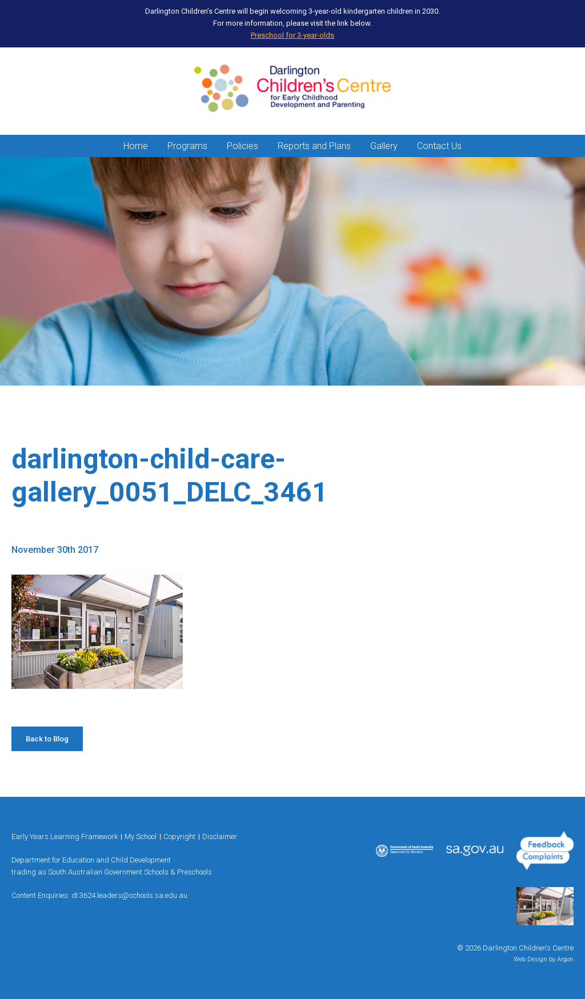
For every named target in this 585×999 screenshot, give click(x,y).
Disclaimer (219, 836)
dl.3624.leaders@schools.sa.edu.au (129, 895)
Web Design (530, 959)
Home (135, 146)
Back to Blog (47, 739)
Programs (187, 146)
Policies (242, 146)
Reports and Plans (314, 146)
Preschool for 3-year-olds (292, 35)
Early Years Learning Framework (64, 836)
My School (141, 836)
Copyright (179, 836)
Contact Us (439, 146)
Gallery (384, 146)
